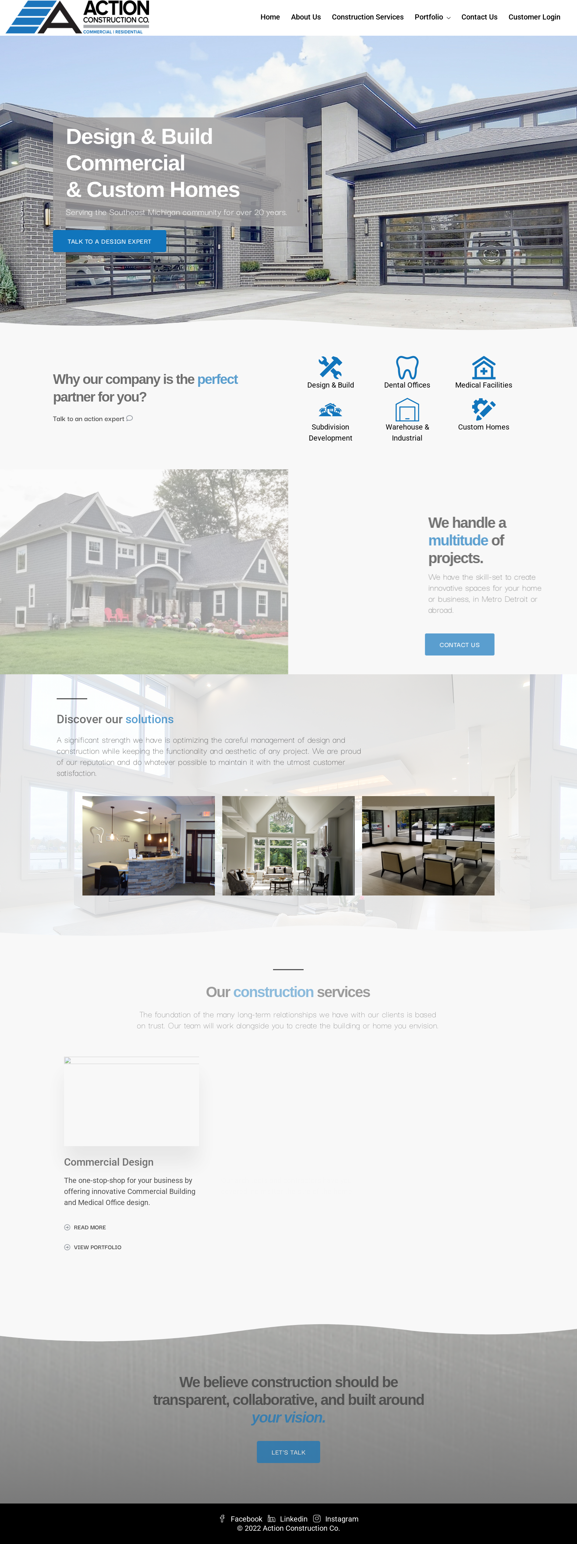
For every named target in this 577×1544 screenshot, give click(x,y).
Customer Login (534, 17)
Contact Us (479, 17)
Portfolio (429, 17)
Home (270, 17)
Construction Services (368, 17)
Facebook (241, 1519)
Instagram (336, 1519)
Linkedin (288, 1519)
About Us (306, 17)
